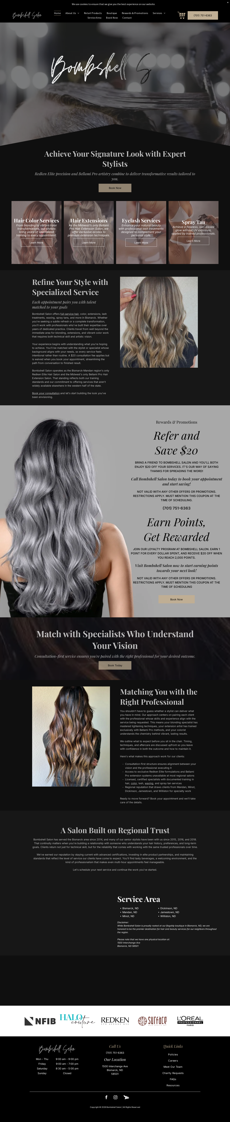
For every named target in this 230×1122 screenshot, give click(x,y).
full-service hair (69, 313)
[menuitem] (57, 13)
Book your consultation (46, 393)
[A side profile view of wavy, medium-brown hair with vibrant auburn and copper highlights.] (143, 980)
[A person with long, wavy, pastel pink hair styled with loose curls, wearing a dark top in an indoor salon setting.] (201, 980)
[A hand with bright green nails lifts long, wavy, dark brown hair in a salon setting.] (29, 980)
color (134, 783)
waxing (149, 783)
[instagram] (115, 1098)
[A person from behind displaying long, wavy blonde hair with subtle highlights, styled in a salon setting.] (86, 980)
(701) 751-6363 (176, 509)
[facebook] (106, 1098)
